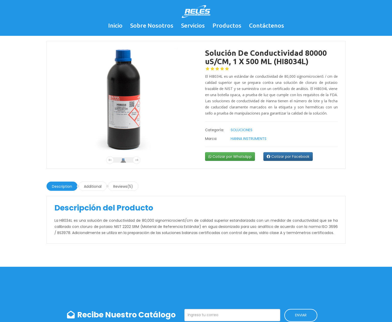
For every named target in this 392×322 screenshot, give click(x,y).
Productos (226, 25)
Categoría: (214, 129)
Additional (93, 186)
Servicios (193, 25)
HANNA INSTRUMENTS (248, 138)
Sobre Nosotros (151, 25)
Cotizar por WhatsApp (230, 156)
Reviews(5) (123, 186)
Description (62, 186)
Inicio (115, 25)
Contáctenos (266, 25)
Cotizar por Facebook (288, 156)
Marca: (211, 138)
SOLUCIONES (241, 129)
